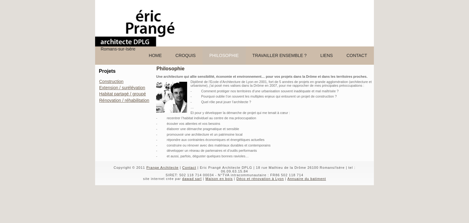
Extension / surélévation (122, 87)
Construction (111, 81)
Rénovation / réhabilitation (124, 100)
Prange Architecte (163, 167)
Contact (189, 167)
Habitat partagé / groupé (122, 93)
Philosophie (170, 68)
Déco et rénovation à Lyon (260, 179)
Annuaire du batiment (306, 179)
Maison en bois (219, 179)
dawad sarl (192, 179)
